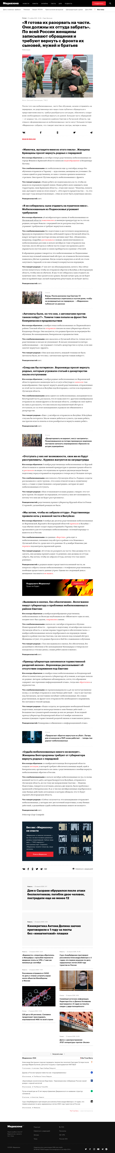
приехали (74, 524)
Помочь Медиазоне (40, 854)
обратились (84, 682)
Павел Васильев (47, 18)
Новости (26, 3)
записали (79, 382)
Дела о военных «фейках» (12, 9)
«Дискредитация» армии (74, 9)
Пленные (27, 9)
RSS (61, 1127)
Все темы (100, 9)
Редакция (37, 1127)
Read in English (29, 139)
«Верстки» (61, 537)
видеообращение (72, 161)
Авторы (36, 1135)
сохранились (52, 620)
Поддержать (98, 3)
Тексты (53, 3)
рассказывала (48, 240)
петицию (34, 766)
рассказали (29, 470)
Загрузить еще (57, 1054)
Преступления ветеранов (54, 9)
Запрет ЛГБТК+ (37, 9)
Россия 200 (63, 1139)
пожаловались (48, 220)
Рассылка (62, 1131)
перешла (26, 546)
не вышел (48, 573)
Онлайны (44, 3)
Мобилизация (26, 49)
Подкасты (68, 3)
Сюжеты (35, 3)
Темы (35, 1139)
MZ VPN (62, 1135)
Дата (60, 3)
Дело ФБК (88, 9)
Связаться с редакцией (83, 868)
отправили (51, 328)
